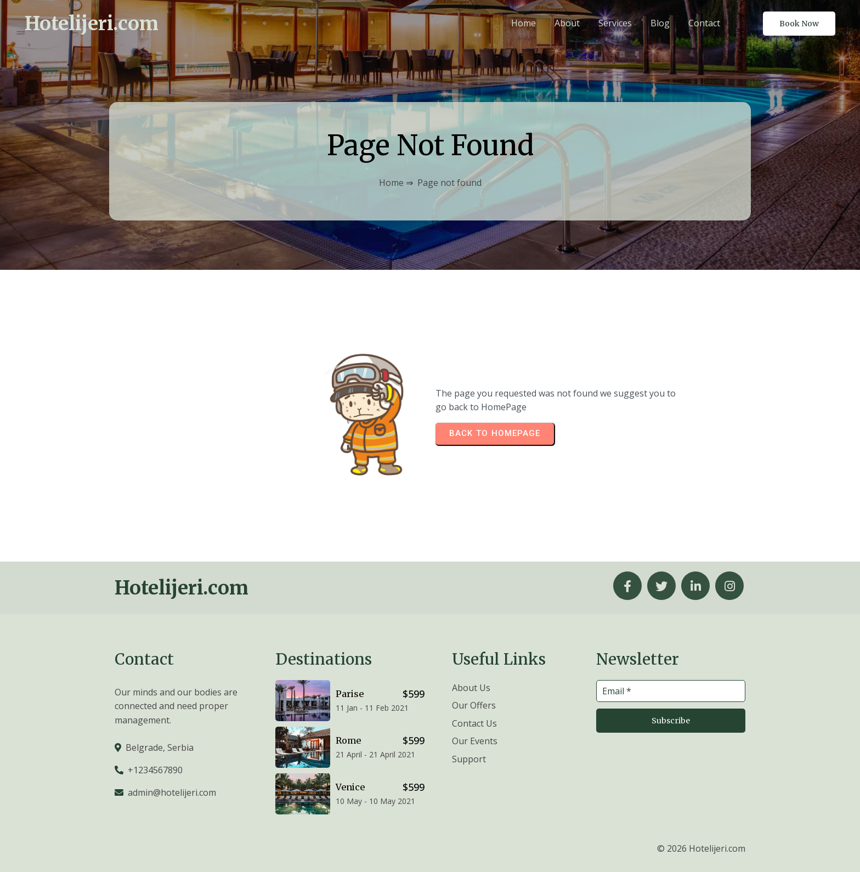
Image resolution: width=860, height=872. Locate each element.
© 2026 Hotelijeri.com (701, 848)
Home (391, 183)
